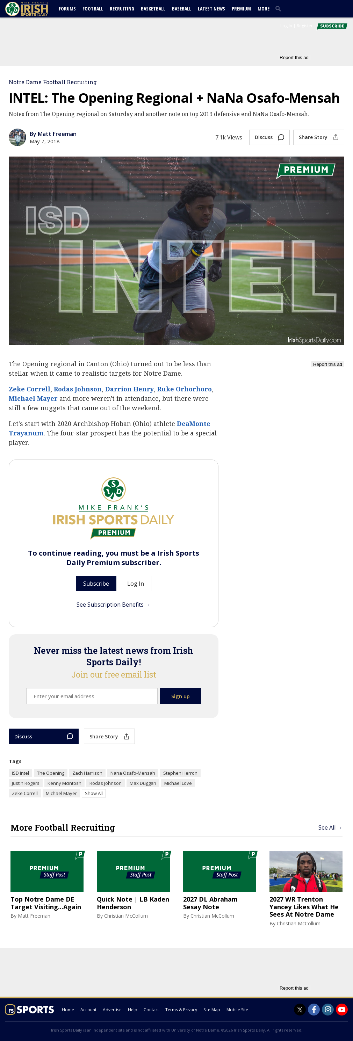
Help (132, 1010)
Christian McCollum (126, 915)
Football (92, 8)
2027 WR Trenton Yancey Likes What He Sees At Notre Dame (304, 907)
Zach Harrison (87, 773)
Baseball (181, 8)
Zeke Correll (29, 389)
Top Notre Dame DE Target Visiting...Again (45, 903)
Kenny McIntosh (64, 783)
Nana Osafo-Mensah (132, 773)
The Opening (50, 773)
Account (88, 1010)
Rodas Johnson (78, 389)
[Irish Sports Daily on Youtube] (342, 1009)
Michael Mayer (33, 398)
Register (305, 26)
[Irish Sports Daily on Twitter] (300, 1009)
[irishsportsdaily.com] (35, 9)
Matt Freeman (34, 915)
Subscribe (96, 583)
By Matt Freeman (53, 134)
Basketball (153, 8)
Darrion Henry (129, 389)
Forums (67, 8)
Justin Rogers (25, 783)
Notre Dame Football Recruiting (53, 82)
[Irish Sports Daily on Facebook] (314, 1009)
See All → (330, 827)
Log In (286, 26)
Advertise (112, 1010)
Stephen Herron (180, 773)
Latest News (211, 8)
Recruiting (122, 8)
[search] (279, 8)
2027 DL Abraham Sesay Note (210, 903)
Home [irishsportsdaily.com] (68, 1010)
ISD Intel (20, 773)
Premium (241, 8)
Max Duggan (143, 783)
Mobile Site (237, 1010)
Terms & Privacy (181, 1010)
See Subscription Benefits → (114, 604)
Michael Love (178, 783)
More (263, 8)
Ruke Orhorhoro (184, 389)
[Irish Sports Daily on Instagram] (328, 1009)
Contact (151, 1010)
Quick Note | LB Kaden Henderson (133, 903)
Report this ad (294, 57)
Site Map (211, 1010)
